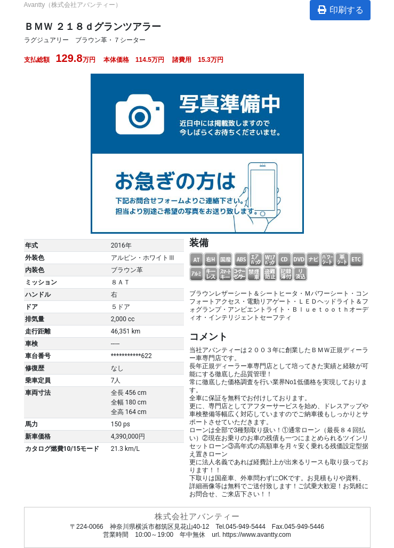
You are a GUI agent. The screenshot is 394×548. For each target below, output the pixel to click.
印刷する (340, 10)
